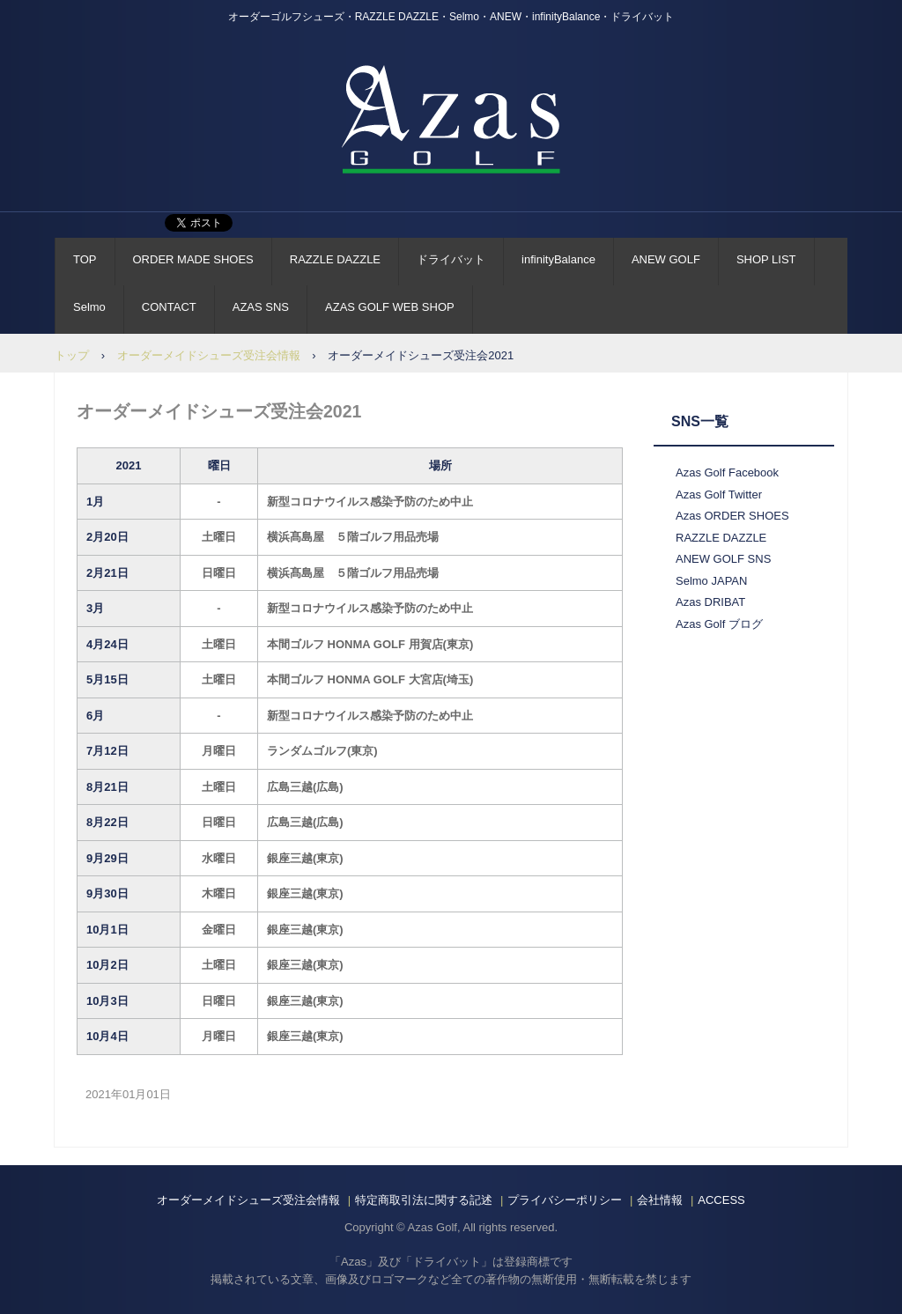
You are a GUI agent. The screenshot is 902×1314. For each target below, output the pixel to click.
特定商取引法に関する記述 (423, 1200)
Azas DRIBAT (710, 602)
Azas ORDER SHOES (732, 515)
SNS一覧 (699, 421)
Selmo (89, 307)
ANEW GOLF (666, 259)
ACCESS (721, 1200)
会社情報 (660, 1200)
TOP (85, 259)
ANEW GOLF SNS (723, 558)
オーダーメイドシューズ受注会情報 (208, 355)
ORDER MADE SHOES (193, 259)
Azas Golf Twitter (719, 494)
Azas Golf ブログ (719, 624)
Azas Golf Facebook (727, 472)
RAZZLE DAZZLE (335, 259)
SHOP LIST (766, 259)
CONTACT (169, 307)
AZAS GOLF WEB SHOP (390, 307)
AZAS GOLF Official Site (451, 119)
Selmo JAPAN (711, 580)
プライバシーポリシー (564, 1200)
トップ (72, 355)
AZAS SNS (261, 307)
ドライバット (451, 259)
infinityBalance (558, 259)
